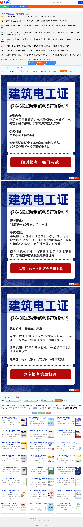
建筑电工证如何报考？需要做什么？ (11, 418)
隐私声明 (72, 71)
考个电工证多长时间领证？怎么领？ (66, 478)
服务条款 (36, 520)
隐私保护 (41, 520)
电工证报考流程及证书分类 (11, 467)
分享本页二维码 (50, 62)
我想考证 (4, 7)
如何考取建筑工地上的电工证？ (66, 430)
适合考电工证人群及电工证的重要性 (66, 467)
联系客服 (74, 408)
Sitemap (50, 518)
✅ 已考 (31, 63)
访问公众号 (23, 7)
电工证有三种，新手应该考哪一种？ (10, 503)
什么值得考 (6, 2)
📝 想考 (40, 63)
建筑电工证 (18, 9)
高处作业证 (41, 413)
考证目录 (14, 7)
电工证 (34, 413)
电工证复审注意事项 (38, 467)
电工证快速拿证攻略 (65, 503)
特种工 (13, 9)
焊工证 (48, 413)
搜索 (80, 2)
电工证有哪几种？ (10, 478)
